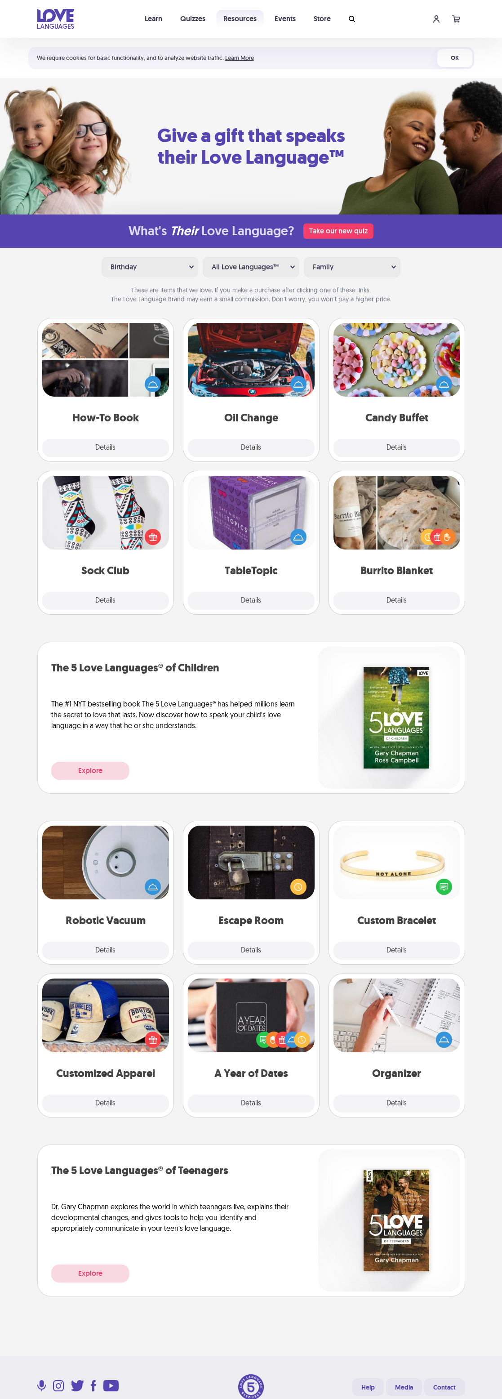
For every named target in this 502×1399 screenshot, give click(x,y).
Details (105, 447)
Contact (444, 1387)
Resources (240, 18)
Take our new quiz (338, 231)
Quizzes (192, 18)
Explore (90, 770)
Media (404, 1387)
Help (368, 1387)
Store (322, 18)
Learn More (239, 58)
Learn (153, 18)
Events (285, 18)
